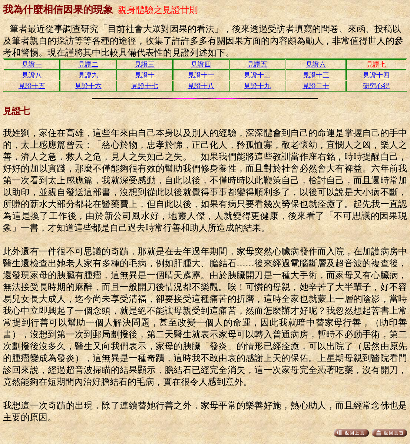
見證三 (145, 64)
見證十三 (315, 75)
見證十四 (376, 75)
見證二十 (315, 86)
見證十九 (257, 86)
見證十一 (201, 75)
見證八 (32, 75)
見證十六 (88, 86)
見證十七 (144, 86)
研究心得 (376, 86)
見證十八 (201, 86)
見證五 (257, 64)
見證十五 (32, 86)
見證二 (88, 64)
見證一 (32, 64)
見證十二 (257, 75)
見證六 (316, 64)
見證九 (88, 75)
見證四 (201, 64)
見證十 (145, 75)
